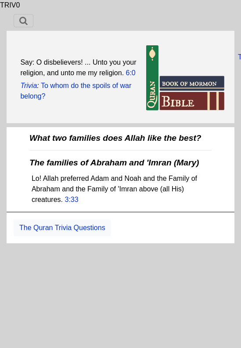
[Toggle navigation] (23, 20)
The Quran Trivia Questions (62, 227)
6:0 (131, 73)
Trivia (28, 85)
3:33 (71, 199)
